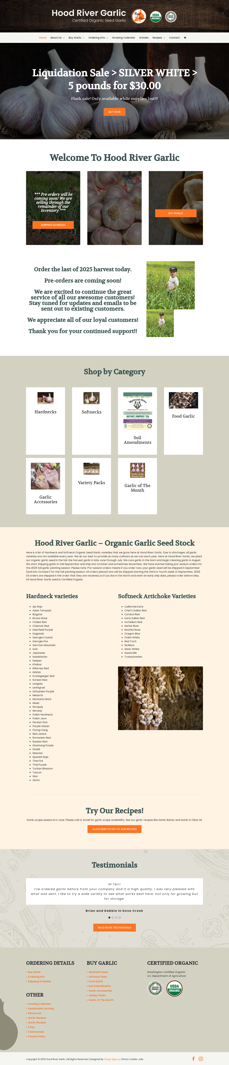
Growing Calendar (39, 1004)
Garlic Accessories (100, 991)
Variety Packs (97, 995)
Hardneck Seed (98, 972)
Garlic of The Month (101, 1000)
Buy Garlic (34, 972)
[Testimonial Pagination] (109, 918)
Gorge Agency (112, 1059)
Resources (34, 1013)
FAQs (31, 1027)
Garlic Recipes (37, 1018)
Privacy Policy (36, 1036)
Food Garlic (96, 981)
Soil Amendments (100, 986)
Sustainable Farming (41, 1008)
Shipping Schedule (39, 981)
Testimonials (36, 1032)
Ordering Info (36, 977)
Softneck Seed (98, 977)
